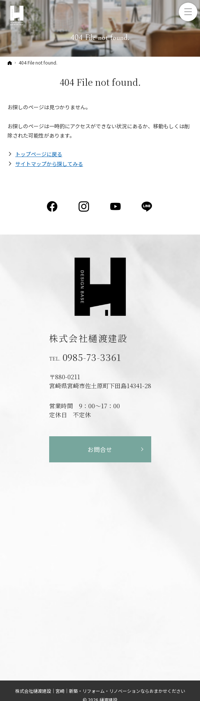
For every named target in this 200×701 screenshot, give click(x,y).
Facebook (52, 206)
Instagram (84, 206)
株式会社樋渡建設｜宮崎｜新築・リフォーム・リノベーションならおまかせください (100, 691)
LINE (147, 206)
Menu (188, 12)
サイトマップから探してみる (49, 163)
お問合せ (100, 449)
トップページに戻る (38, 154)
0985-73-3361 (92, 357)
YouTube (116, 206)
